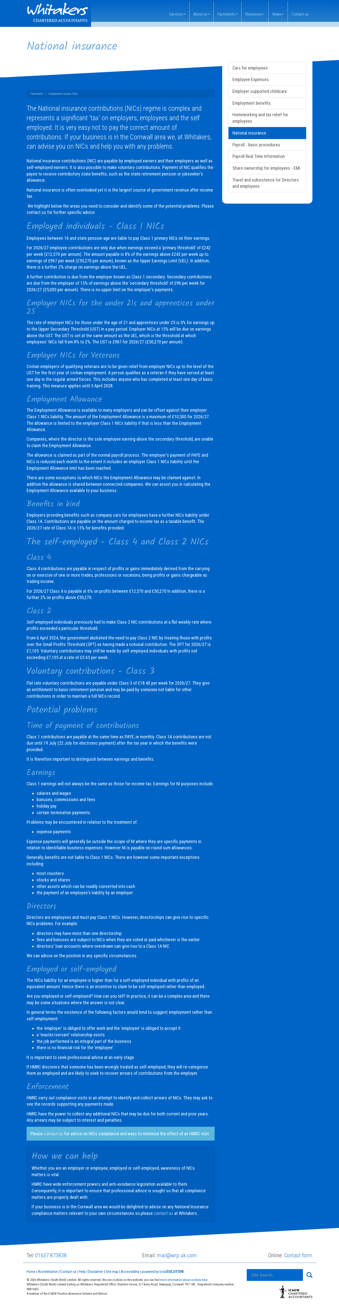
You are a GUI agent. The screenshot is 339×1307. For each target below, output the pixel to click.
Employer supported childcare (259, 91)
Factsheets (227, 14)
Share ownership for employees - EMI (266, 168)
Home (31, 1271)
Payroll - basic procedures (256, 144)
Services (177, 14)
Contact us (300, 14)
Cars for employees (250, 68)
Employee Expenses (250, 79)
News (278, 14)
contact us (53, 1133)
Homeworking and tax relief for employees (260, 118)
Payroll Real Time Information (258, 156)
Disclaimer (95, 1271)
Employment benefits (251, 103)
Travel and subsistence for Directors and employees (265, 183)
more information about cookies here (183, 1280)
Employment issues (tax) (63, 93)
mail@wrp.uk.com (177, 1255)
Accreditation (48, 1271)
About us (201, 14)
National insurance (249, 133)
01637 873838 (51, 1255)
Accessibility (130, 1271)
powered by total (163, 1271)
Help (82, 1271)
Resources (255, 14)
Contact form (298, 1255)
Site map (112, 1271)
